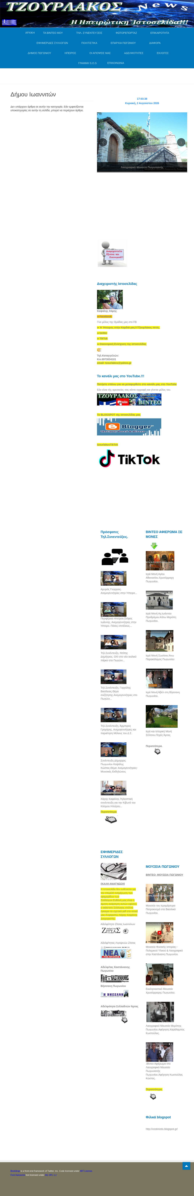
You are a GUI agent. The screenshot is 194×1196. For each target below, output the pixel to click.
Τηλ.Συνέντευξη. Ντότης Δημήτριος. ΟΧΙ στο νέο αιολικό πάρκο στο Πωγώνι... (118, 657)
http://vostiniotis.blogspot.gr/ (162, 1129)
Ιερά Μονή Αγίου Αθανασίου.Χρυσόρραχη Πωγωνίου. (160, 578)
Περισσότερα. (154, 746)
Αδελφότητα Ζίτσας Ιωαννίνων (118, 924)
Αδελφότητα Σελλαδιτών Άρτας (119, 1006)
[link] (128, 327)
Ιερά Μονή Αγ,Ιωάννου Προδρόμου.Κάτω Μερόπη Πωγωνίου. (161, 617)
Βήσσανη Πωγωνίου (113, 986)
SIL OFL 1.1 (51, 1175)
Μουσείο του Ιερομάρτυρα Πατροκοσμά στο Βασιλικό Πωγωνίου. (161, 909)
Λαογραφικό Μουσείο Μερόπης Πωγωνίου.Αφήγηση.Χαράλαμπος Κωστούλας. (165, 1029)
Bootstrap (15, 1171)
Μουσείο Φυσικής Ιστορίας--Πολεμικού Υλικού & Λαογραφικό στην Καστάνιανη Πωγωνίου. (164, 950)
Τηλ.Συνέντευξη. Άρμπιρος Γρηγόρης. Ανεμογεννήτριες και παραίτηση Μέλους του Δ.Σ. (118, 729)
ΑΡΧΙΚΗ (30, 32)
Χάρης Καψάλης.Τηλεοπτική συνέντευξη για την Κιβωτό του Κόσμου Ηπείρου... (118, 802)
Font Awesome (17, 1175)
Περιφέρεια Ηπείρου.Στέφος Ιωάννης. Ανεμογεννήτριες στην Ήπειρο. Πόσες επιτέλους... (118, 622)
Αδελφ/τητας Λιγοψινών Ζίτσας (118, 942)
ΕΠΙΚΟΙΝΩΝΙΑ (115, 62)
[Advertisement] (77, 75)
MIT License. (86, 1171)
